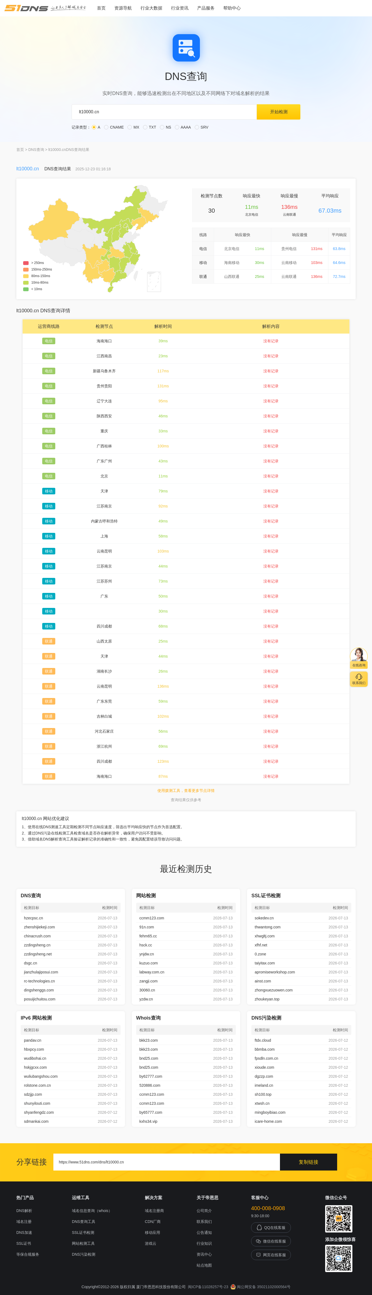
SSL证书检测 (83, 1232)
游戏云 (150, 1243)
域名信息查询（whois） (92, 1210)
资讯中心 (204, 1254)
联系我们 (204, 1221)
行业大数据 (151, 8)
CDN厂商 (153, 1221)
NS (165, 127)
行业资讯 (179, 8)
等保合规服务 (27, 1254)
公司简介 (204, 1210)
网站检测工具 (83, 1243)
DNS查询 (36, 149)
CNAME (114, 127)
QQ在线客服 (271, 1227)
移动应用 (152, 1232)
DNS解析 (24, 1210)
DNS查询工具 (83, 1221)
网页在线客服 (271, 1255)
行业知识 (204, 1243)
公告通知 (204, 1232)
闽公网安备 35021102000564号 (260, 1287)
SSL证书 (23, 1243)
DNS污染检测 (83, 1254)
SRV (201, 127)
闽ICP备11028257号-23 (208, 1287)
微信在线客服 (271, 1241)
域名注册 (24, 1221)
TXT (149, 127)
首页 (101, 8)
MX (133, 127)
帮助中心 (232, 8)
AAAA (183, 127)
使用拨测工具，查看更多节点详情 (186, 790)
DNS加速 (24, 1232)
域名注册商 (154, 1210)
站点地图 (204, 1265)
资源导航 (123, 8)
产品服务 (206, 8)
